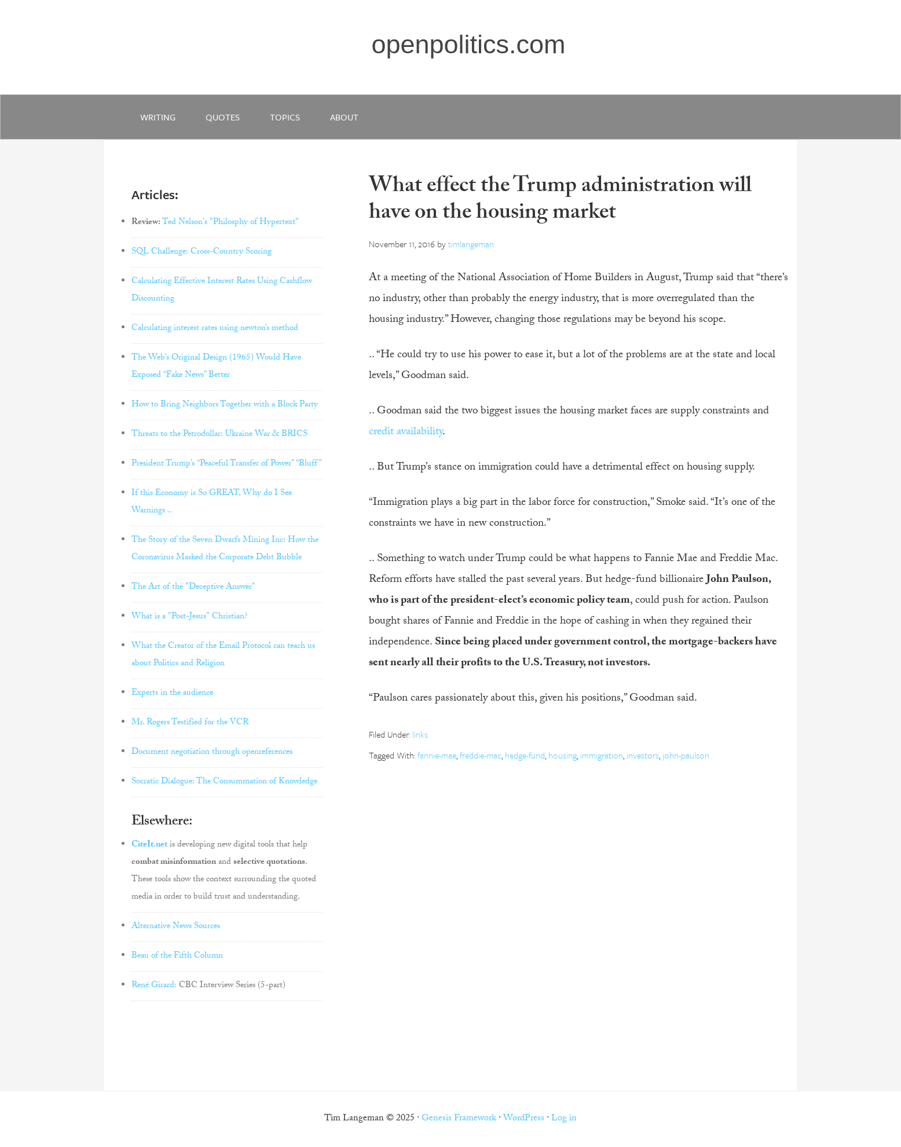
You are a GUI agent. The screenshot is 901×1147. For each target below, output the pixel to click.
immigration (601, 755)
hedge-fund (525, 755)
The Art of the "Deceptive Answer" (193, 587)
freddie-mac (480, 755)
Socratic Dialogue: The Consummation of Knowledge (224, 782)
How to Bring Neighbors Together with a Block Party (224, 405)
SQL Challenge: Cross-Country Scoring (201, 252)
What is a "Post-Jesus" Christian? (189, 617)
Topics (285, 117)
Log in (564, 1119)
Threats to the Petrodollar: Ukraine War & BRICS (219, 434)
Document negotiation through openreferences (211, 752)
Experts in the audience (172, 693)
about (344, 117)
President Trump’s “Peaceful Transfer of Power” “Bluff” (226, 464)
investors (643, 755)
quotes (223, 117)
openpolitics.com (468, 44)
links (420, 734)
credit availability (405, 432)
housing (562, 755)
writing (157, 117)
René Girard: (154, 986)
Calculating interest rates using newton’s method (214, 328)
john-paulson (685, 755)
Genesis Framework (459, 1119)
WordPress (523, 1119)
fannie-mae (436, 755)
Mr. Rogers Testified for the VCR (189, 723)
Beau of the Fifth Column (177, 956)
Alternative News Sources (175, 927)
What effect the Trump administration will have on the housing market (560, 201)
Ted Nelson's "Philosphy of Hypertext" (230, 222)
